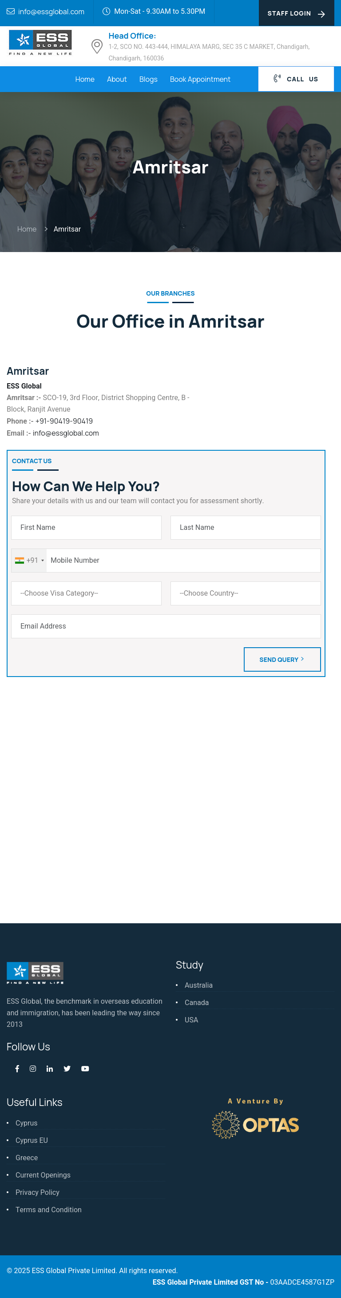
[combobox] (29, 560)
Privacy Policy (37, 1192)
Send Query (282, 659)
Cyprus (26, 1123)
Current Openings (43, 1175)
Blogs (148, 79)
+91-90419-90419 (64, 421)
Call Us (296, 78)
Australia (199, 985)
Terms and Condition (49, 1210)
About (117, 79)
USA (191, 1020)
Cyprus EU (32, 1140)
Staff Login (297, 13)
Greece (27, 1158)
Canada (197, 1003)
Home (85, 79)
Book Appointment (200, 79)
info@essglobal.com (51, 11)
